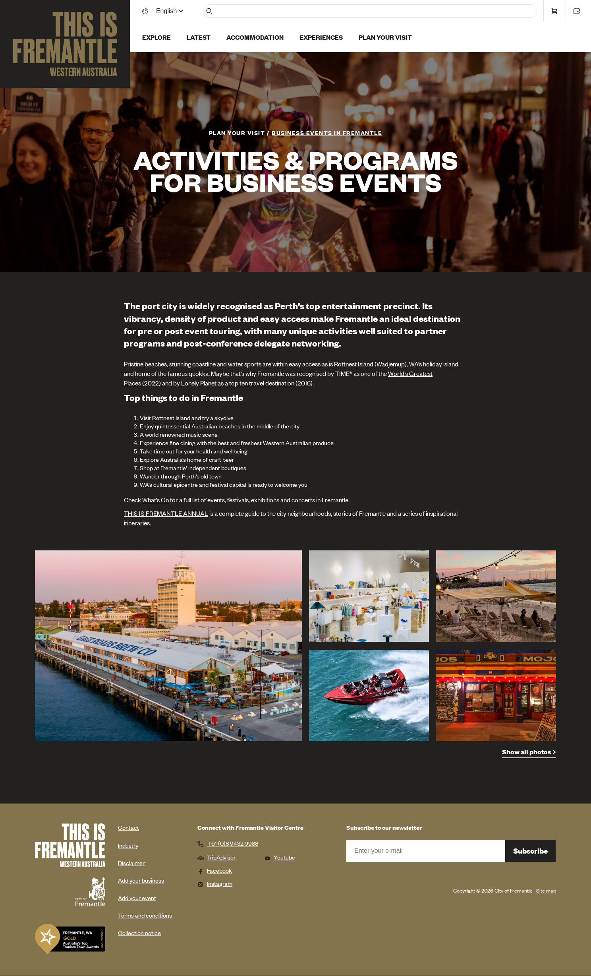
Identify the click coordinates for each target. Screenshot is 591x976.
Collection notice (139, 932)
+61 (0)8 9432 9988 (232, 843)
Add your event (137, 897)
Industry (128, 845)
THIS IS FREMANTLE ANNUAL (166, 513)
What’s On (155, 499)
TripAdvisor (216, 857)
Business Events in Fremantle (327, 132)
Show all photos (526, 751)
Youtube (279, 857)
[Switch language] (168, 11)
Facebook (214, 870)
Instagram (214, 883)
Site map (546, 890)
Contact (128, 827)
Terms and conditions (145, 915)
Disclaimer (131, 862)
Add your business (141, 880)
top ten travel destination (261, 382)
